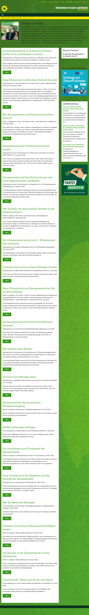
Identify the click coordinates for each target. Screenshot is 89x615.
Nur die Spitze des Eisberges (19, 509)
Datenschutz (77, 2)
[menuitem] (44, 2)
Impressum (69, 2)
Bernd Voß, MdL (5, 17)
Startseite (44, 2)
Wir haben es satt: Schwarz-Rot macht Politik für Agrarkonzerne (73, 145)
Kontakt (51, 2)
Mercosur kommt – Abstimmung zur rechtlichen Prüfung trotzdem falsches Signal (74, 127)
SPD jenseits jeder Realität (18, 355)
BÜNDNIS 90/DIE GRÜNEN (71, 7)
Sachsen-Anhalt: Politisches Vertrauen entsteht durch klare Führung (73, 109)
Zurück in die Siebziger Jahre (20, 383)
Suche (62, 2)
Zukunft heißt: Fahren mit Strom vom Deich (28, 586)
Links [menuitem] (84, 2)
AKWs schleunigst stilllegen (19, 434)
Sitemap (57, 2)
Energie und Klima (16, 17)
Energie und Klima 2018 (28, 17)
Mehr (7, 72)
